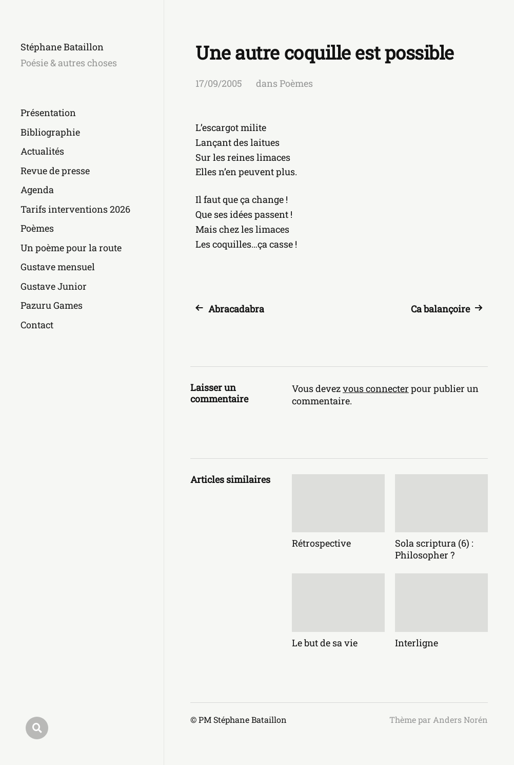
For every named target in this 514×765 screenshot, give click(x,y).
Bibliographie (50, 132)
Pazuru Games (52, 305)
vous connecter (376, 388)
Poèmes (37, 228)
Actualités (42, 151)
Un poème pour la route (71, 247)
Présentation (48, 112)
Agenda (37, 189)
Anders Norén (460, 719)
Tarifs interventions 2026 (75, 209)
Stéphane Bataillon (62, 47)
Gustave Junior (54, 286)
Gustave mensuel (58, 266)
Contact (37, 325)
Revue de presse (55, 170)
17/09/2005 (218, 83)
